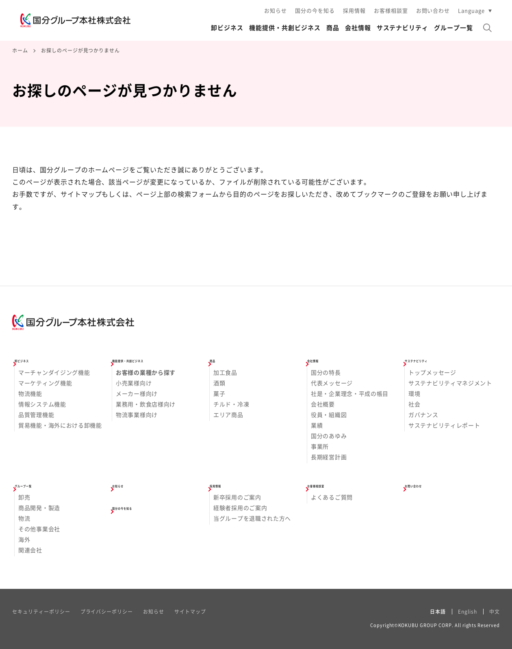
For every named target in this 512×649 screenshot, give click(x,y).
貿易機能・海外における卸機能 (60, 425)
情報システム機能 (42, 404)
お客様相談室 (391, 10)
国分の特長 (326, 372)
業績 (317, 425)
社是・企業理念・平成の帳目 (349, 393)
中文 (494, 611)
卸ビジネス (227, 27)
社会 (414, 404)
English (467, 611)
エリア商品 (228, 414)
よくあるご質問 (332, 497)
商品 (332, 27)
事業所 (320, 446)
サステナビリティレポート (444, 425)
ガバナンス (423, 414)
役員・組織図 (329, 414)
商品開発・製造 (39, 508)
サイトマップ (190, 611)
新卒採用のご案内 (237, 497)
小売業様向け (134, 383)
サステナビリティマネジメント (450, 383)
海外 (24, 539)
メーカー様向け (137, 393)
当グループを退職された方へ (252, 518)
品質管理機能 (36, 414)
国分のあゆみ (329, 436)
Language (471, 10)
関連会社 (30, 550)
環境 (414, 393)
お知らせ (275, 10)
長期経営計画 (329, 457)
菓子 (219, 393)
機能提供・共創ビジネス (285, 27)
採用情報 (354, 10)
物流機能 (30, 393)
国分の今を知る (315, 10)
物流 (24, 518)
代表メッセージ (332, 383)
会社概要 (323, 404)
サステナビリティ (403, 27)
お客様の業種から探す (146, 372)
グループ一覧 (453, 27)
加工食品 (225, 372)
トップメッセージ (432, 372)
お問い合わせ (433, 10)
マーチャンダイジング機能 (54, 372)
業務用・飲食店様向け (146, 404)
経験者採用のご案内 (240, 508)
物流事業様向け (137, 414)
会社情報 (358, 27)
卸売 (24, 497)
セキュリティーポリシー (41, 611)
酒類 (219, 383)
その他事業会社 (39, 529)
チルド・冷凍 (231, 404)
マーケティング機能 (45, 383)
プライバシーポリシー (106, 611)
